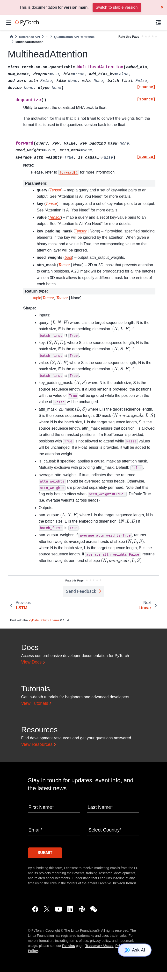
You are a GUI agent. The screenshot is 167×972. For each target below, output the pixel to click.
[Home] (11, 36)
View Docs (31, 662)
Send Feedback (81, 591)
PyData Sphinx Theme (44, 620)
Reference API (29, 37)
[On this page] (158, 23)
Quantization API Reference (74, 37)
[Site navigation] (8, 23)
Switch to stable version (117, 7)
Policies (68, 945)
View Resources (37, 744)
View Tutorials (34, 703)
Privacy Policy (124, 883)
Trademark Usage (99, 945)
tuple (37, 298)
